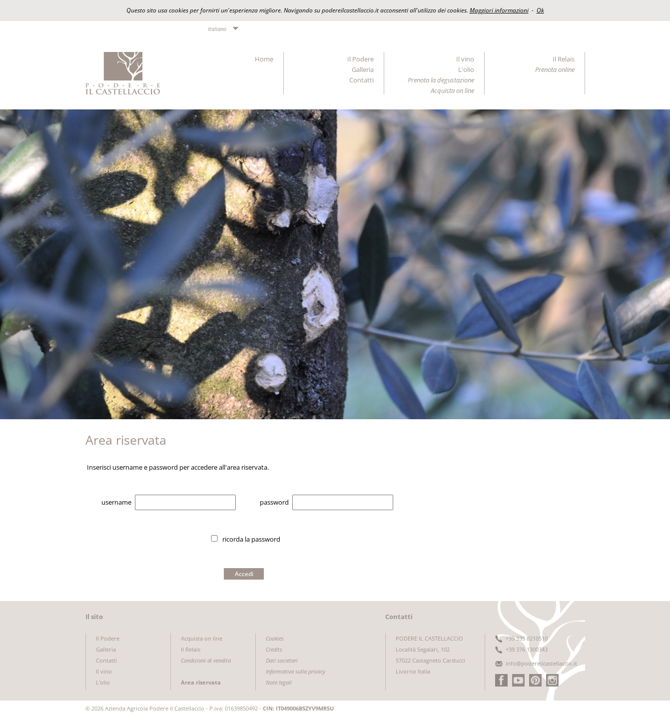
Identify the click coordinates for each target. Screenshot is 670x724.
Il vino (465, 58)
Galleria (363, 69)
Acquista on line (201, 638)
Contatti (361, 79)
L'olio (466, 69)
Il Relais (564, 58)
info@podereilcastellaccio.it (541, 663)
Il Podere (360, 58)
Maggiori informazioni (499, 10)
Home (264, 58)
